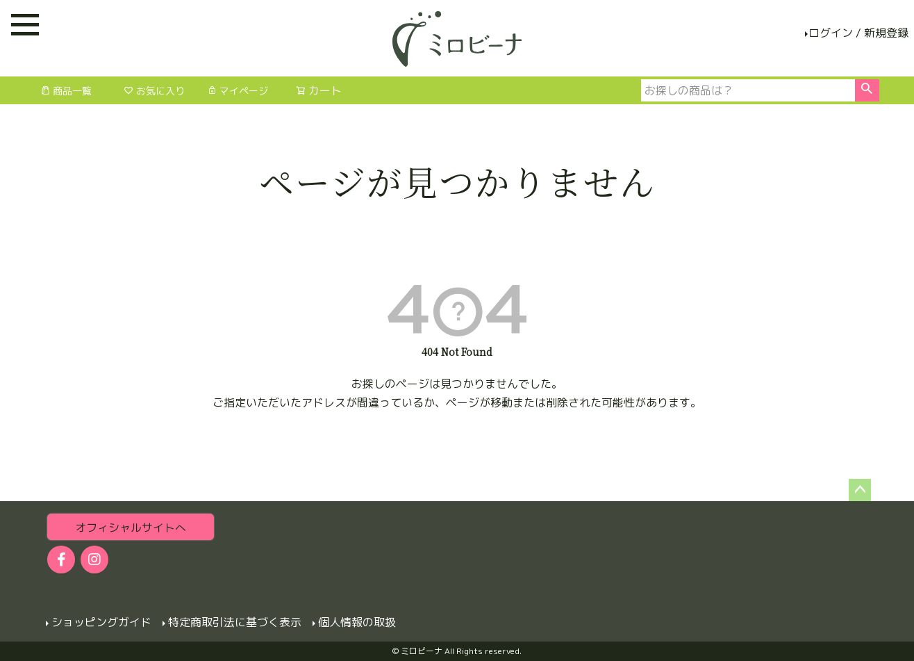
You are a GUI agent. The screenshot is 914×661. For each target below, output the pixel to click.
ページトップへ (860, 490)
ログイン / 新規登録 (858, 32)
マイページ (237, 90)
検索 (867, 90)
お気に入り (154, 90)
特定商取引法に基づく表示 (234, 622)
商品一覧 (66, 90)
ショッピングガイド (101, 622)
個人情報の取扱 (357, 622)
